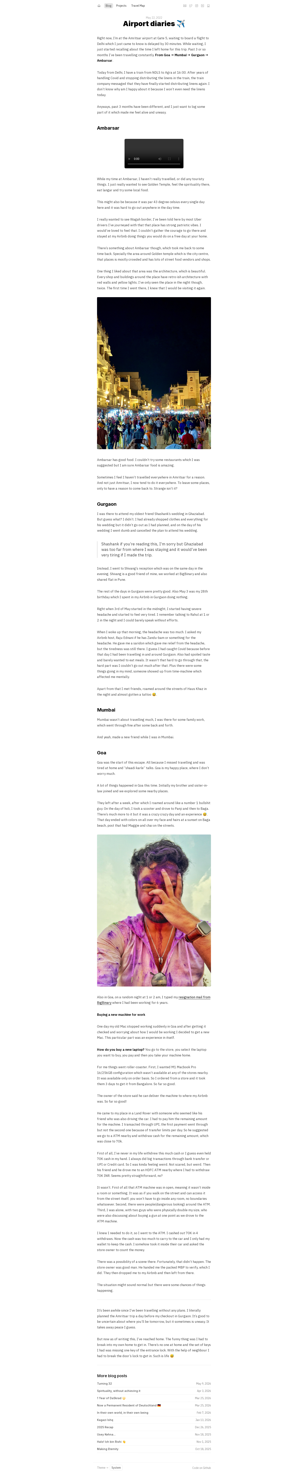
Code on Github (201, 1468)
